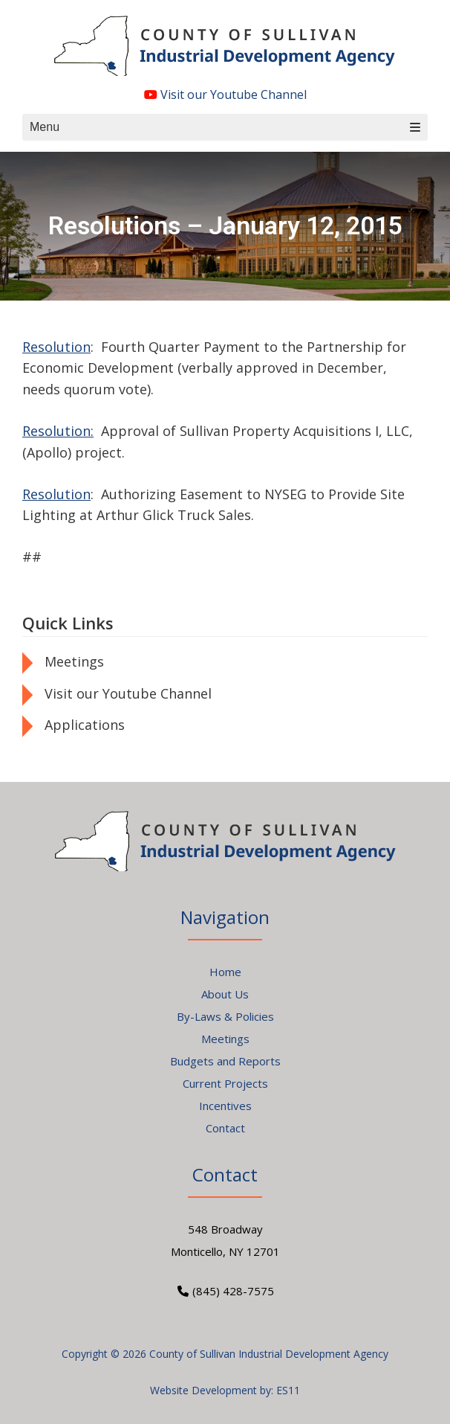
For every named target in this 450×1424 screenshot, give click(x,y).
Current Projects (225, 1083)
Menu (225, 127)
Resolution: (58, 431)
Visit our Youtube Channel (225, 94)
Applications (85, 725)
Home (225, 971)
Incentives (225, 1105)
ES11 (288, 1390)
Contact (225, 1127)
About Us (225, 994)
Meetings (74, 661)
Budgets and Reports (225, 1060)
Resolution (56, 347)
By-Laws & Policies (225, 1016)
